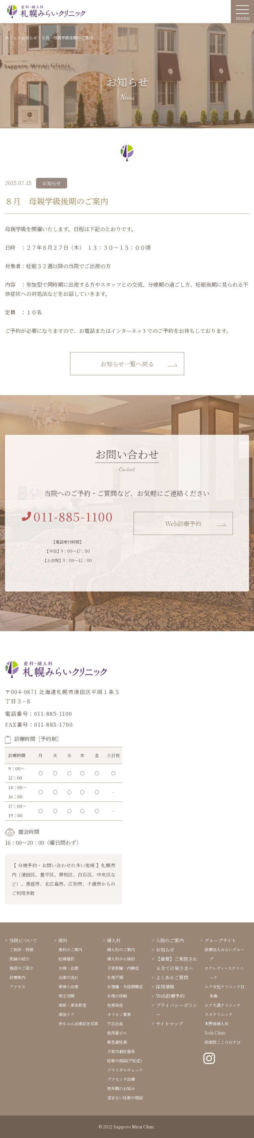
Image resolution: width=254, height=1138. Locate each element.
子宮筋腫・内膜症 (123, 968)
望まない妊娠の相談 (125, 1097)
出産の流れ (68, 977)
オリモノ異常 (119, 1014)
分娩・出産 (68, 968)
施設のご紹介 (21, 968)
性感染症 (115, 1005)
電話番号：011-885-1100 (38, 713)
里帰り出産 (68, 986)
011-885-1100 (67, 516)
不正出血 (115, 1023)
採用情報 (165, 986)
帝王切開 (66, 995)
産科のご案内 (70, 949)
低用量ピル (117, 1033)
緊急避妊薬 (117, 1042)
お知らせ (165, 949)
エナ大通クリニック (222, 1005)
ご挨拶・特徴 (21, 949)
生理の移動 (117, 995)
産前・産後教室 (72, 1005)
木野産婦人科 (217, 1023)
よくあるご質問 (172, 977)
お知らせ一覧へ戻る (127, 363)
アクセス (17, 986)
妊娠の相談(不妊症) (124, 1060)
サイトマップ (169, 1023)
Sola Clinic (215, 1033)
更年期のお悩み (121, 1088)
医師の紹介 (19, 958)
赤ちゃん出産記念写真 (78, 1023)
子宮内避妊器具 (121, 1051)
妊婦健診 (66, 958)
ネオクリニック (219, 1014)
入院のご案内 (170, 940)
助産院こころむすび (222, 1042)
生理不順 (115, 977)
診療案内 (17, 977)
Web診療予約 (183, 523)
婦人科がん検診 (121, 958)
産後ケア (66, 1014)
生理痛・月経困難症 (125, 986)
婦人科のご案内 (121, 949)
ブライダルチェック (125, 1070)
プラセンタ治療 (121, 1079)
